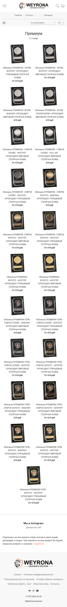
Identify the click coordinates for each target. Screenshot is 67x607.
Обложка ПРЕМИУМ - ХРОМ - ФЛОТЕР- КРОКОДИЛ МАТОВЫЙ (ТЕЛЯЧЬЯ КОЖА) (49, 71)
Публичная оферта (16, 584)
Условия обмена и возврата (49, 579)
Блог (29, 584)
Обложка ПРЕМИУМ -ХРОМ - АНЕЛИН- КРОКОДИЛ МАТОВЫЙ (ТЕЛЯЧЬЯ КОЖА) (17, 113)
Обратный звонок (33, 601)
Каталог (30, 15)
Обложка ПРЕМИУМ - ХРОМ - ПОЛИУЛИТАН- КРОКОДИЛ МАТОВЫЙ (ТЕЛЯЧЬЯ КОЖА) (49, 113)
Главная (18, 15)
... (38, 15)
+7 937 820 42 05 (33, 596)
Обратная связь (41, 584)
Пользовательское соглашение (19, 579)
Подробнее (38, 544)
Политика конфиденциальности (38, 574)
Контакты (54, 584)
